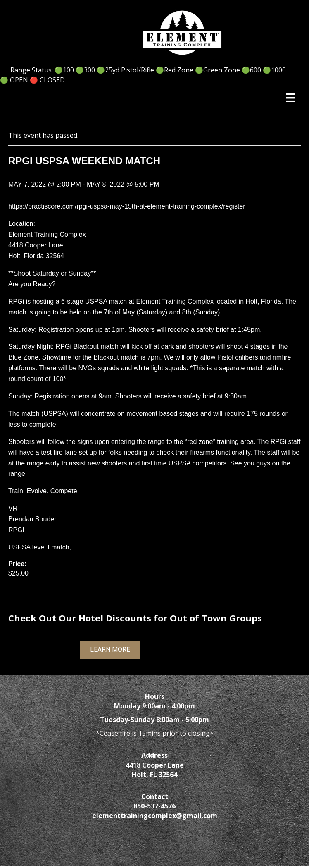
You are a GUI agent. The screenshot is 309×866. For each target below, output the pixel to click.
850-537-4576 (154, 806)
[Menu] (290, 97)
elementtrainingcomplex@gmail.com (154, 815)
